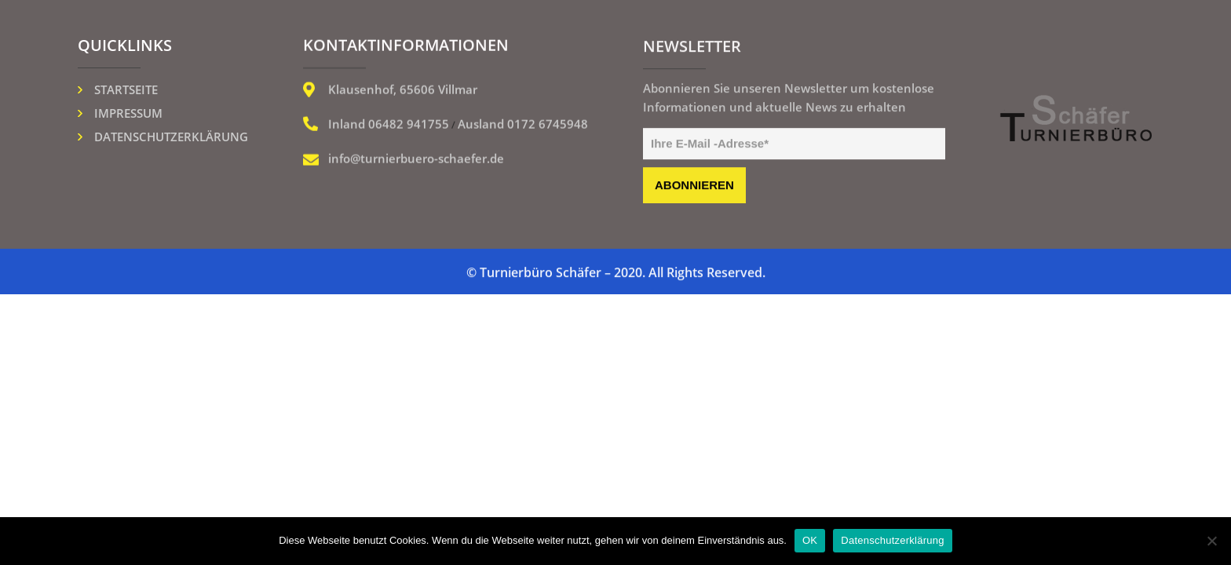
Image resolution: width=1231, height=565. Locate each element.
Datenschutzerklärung (171, 136)
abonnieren (694, 186)
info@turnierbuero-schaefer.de (416, 159)
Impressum (128, 113)
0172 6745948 (547, 125)
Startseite (126, 89)
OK (809, 540)
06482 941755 (408, 125)
